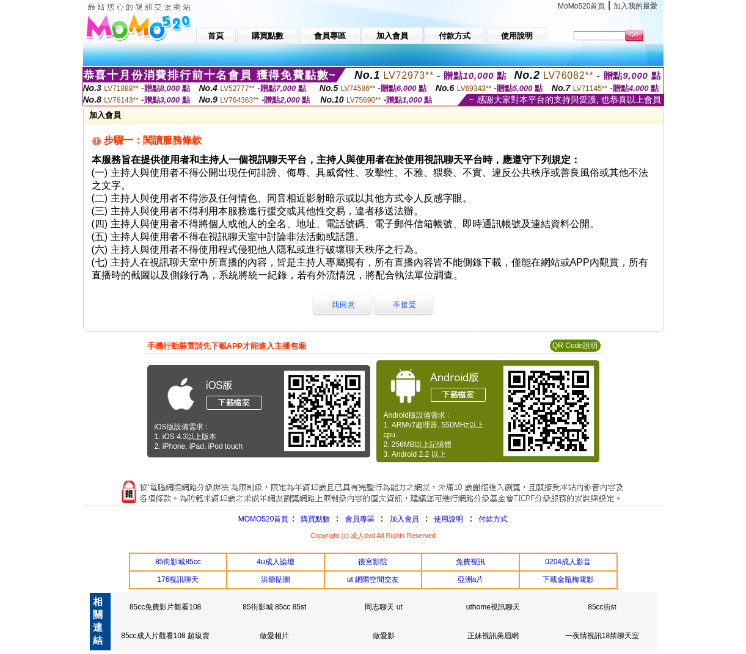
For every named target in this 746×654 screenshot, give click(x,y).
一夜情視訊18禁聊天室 (602, 635)
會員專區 (360, 519)
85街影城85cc (178, 562)
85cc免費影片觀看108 (165, 607)
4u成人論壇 (275, 562)
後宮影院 (372, 562)
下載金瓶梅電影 (568, 579)
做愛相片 (274, 635)
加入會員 (404, 519)
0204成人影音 (568, 562)
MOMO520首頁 (263, 519)
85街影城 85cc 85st (274, 607)
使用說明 (448, 519)
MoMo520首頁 (581, 6)
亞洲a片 (471, 579)
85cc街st (602, 607)
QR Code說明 (575, 345)
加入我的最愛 (635, 6)
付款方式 (493, 519)
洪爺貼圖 (275, 579)
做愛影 (384, 635)
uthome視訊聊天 (493, 607)
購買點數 (313, 519)
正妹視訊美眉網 (493, 635)
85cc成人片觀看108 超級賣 (165, 635)
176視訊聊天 (178, 579)
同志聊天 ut (383, 607)
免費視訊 (470, 562)
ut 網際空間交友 (373, 579)
